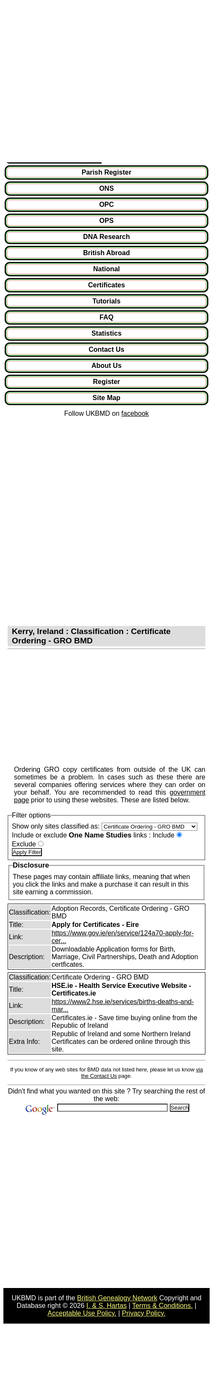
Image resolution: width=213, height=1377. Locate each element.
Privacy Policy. (144, 1313)
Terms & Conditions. (162, 1305)
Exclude (24, 844)
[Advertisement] (79, 82)
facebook (135, 413)
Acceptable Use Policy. (81, 1313)
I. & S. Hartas (106, 1305)
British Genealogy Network (117, 1298)
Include (163, 835)
